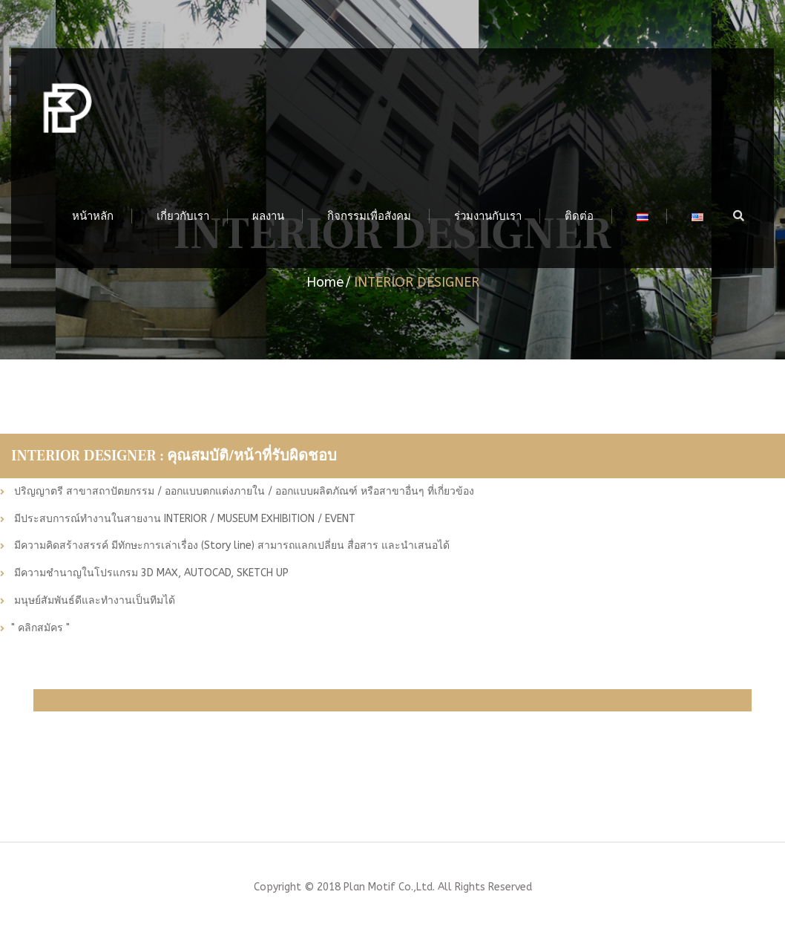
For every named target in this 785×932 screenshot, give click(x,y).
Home (325, 282)
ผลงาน (268, 216)
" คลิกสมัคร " (40, 628)
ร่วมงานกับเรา (488, 216)
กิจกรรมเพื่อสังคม (369, 216)
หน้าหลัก (93, 216)
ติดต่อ (579, 216)
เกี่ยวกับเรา (183, 216)
